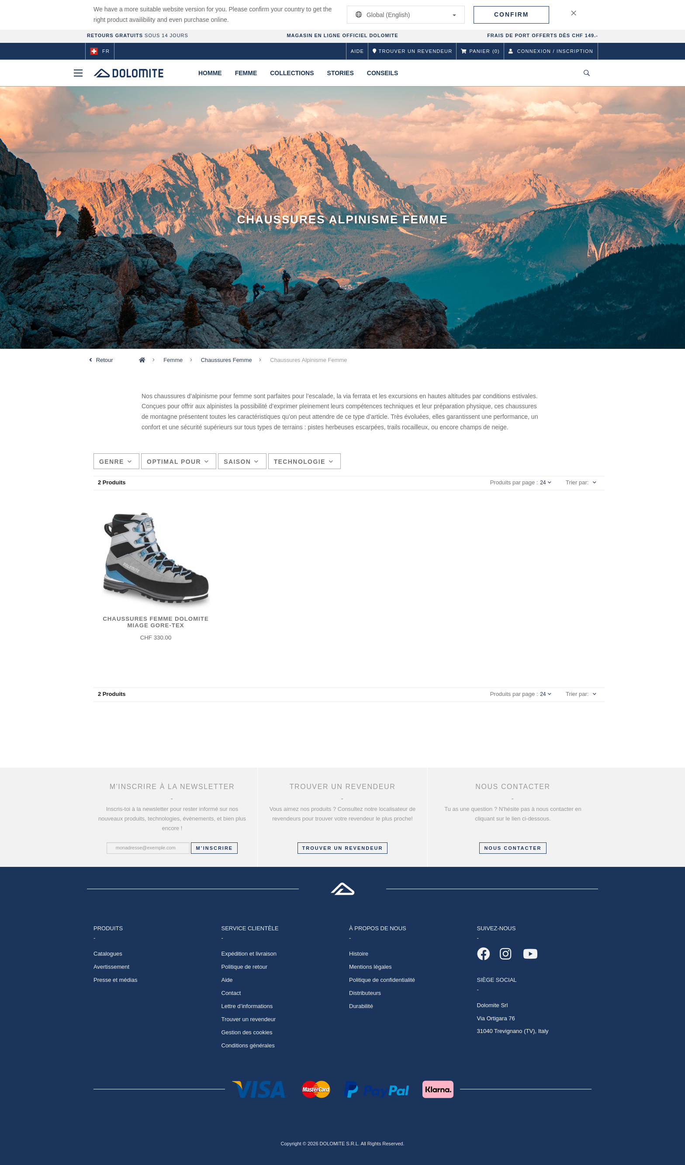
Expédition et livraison (249, 953)
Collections (292, 73)
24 (545, 483)
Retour (104, 360)
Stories (340, 73)
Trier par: (577, 482)
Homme (210, 73)
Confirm (511, 14)
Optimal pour (178, 461)
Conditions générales (248, 1045)
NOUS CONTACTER (512, 848)
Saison (241, 461)
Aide (357, 51)
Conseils (382, 73)
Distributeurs (365, 993)
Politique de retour (244, 966)
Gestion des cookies (247, 1032)
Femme (246, 73)
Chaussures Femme (226, 360)
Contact (231, 993)
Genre (115, 461)
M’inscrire (214, 848)
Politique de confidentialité (382, 980)
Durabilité (361, 1006)
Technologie (303, 461)
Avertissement (111, 966)
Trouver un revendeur (342, 848)
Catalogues (107, 953)
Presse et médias (115, 980)
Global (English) (404, 14)
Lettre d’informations (247, 1006)
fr (100, 51)
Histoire (358, 953)
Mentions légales (370, 966)
